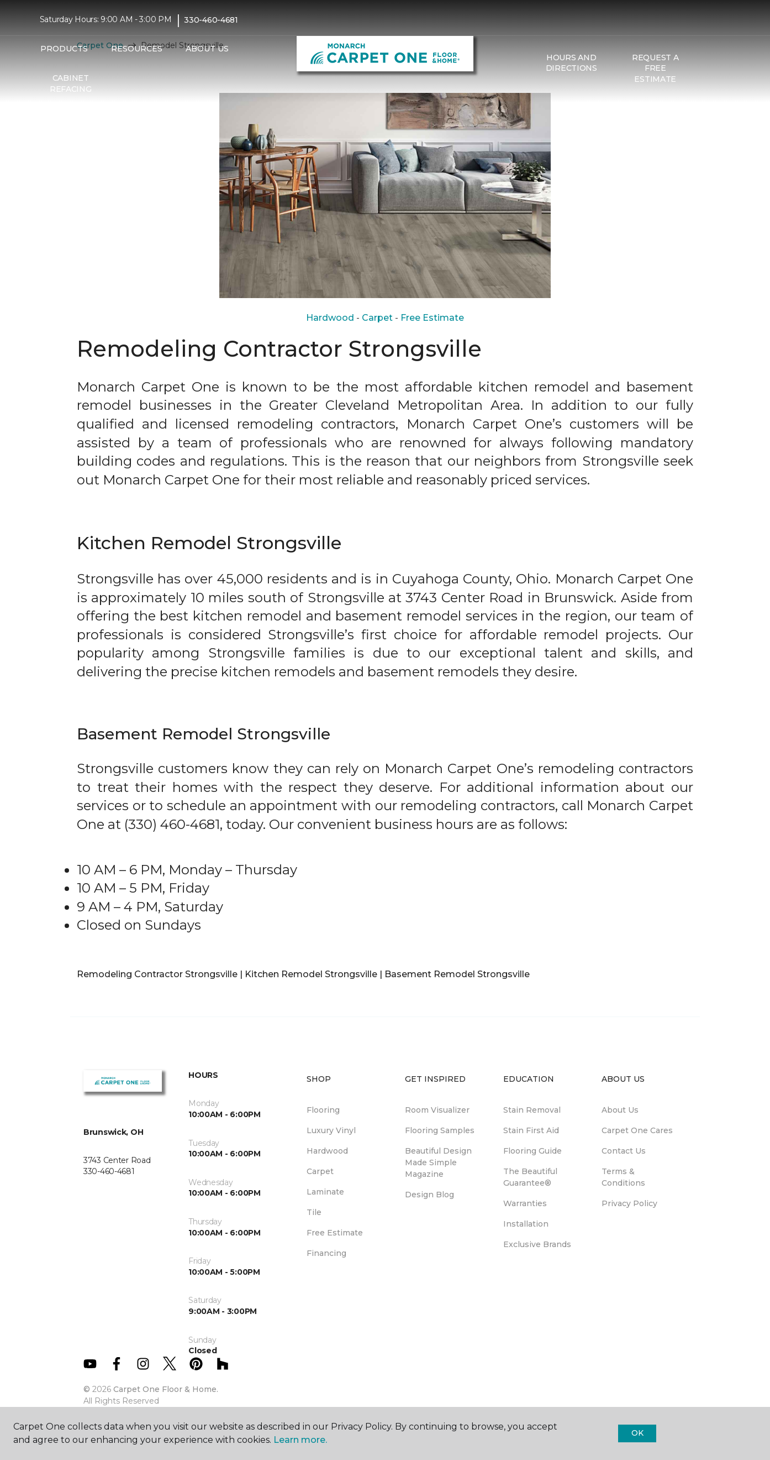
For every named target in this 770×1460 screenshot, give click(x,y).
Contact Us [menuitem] (624, 1151)
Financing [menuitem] (326, 1253)
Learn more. (300, 1440)
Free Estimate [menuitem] (335, 1233)
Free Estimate (432, 317)
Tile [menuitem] (314, 1212)
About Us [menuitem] (620, 1110)
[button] (706, 68)
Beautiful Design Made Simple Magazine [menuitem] (438, 1162)
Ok (637, 1433)
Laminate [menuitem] (325, 1192)
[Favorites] (719, 68)
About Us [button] (207, 49)
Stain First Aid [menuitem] (531, 1130)
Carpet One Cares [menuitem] (637, 1130)
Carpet (377, 317)
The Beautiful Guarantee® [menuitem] (530, 1177)
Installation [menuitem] (526, 1224)
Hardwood (330, 317)
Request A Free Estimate (655, 68)
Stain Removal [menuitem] (532, 1110)
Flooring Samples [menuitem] (439, 1130)
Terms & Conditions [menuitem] (623, 1177)
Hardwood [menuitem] (327, 1151)
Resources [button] (136, 49)
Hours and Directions (571, 63)
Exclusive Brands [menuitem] (537, 1244)
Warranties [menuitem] (525, 1203)
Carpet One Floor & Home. (165, 1389)
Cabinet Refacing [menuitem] (71, 83)
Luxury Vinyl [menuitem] (331, 1130)
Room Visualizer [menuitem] (437, 1110)
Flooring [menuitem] (323, 1110)
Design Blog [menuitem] (429, 1195)
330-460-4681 (211, 20)
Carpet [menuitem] (320, 1171)
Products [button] (64, 49)
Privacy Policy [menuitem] (629, 1203)
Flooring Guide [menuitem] (532, 1151)
